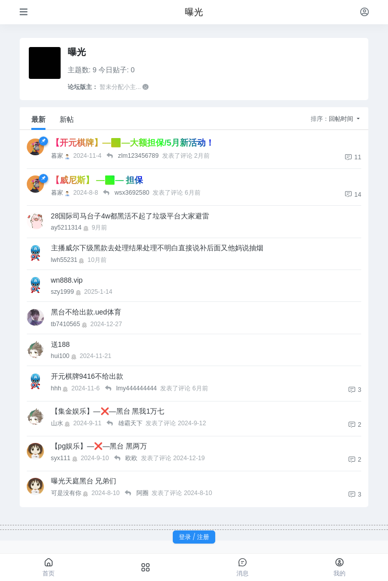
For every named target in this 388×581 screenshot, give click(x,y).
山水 (61, 423)
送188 (60, 344)
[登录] (364, 12)
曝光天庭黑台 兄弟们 (84, 481)
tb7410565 (70, 324)
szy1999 (66, 291)
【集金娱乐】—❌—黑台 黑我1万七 (108, 411)
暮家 (61, 155)
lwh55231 (68, 259)
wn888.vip (67, 280)
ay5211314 (70, 227)
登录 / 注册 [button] (194, 536)
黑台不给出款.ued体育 (86, 312)
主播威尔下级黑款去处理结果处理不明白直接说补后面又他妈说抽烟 (157, 248)
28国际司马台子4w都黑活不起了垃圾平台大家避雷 (130, 216)
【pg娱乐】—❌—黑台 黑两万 (99, 446)
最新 (38, 119)
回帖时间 (342, 118)
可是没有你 (70, 493)
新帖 (67, 119)
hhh (60, 388)
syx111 (65, 458)
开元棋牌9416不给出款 (87, 376)
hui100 (64, 356)
